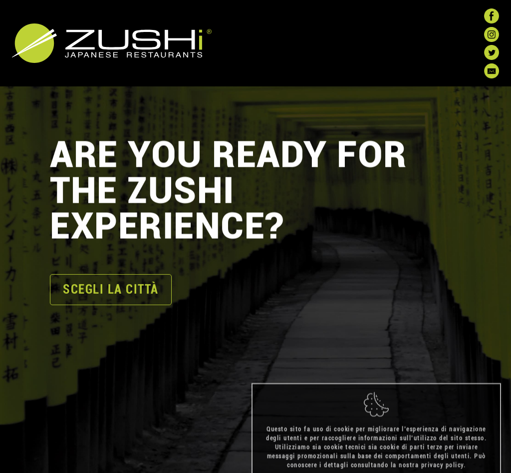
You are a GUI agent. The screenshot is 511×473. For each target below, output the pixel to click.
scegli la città (111, 290)
